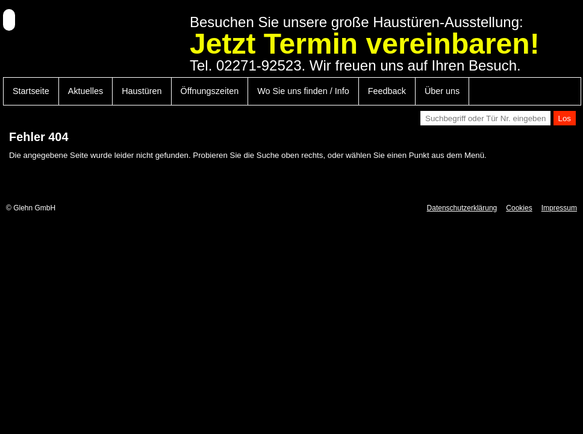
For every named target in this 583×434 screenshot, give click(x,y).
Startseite (31, 91)
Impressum (559, 208)
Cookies (519, 208)
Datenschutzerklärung (462, 208)
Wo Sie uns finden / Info (303, 91)
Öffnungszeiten (210, 91)
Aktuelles (85, 91)
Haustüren (141, 91)
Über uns (442, 91)
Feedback (387, 91)
